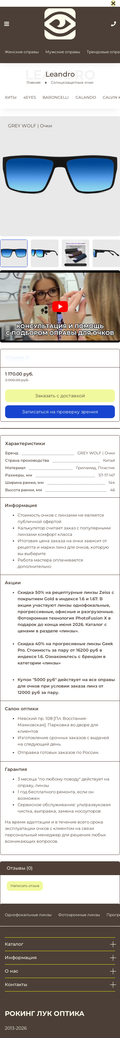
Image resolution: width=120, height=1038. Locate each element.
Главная (34, 82)
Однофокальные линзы (28, 914)
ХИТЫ (11, 97)
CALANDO (86, 97)
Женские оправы (22, 51)
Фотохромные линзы (79, 914)
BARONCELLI (56, 97)
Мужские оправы (62, 51)
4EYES (29, 97)
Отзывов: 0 (17, 357)
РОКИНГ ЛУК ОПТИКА (44, 1013)
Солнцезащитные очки (72, 82)
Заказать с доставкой (60, 396)
